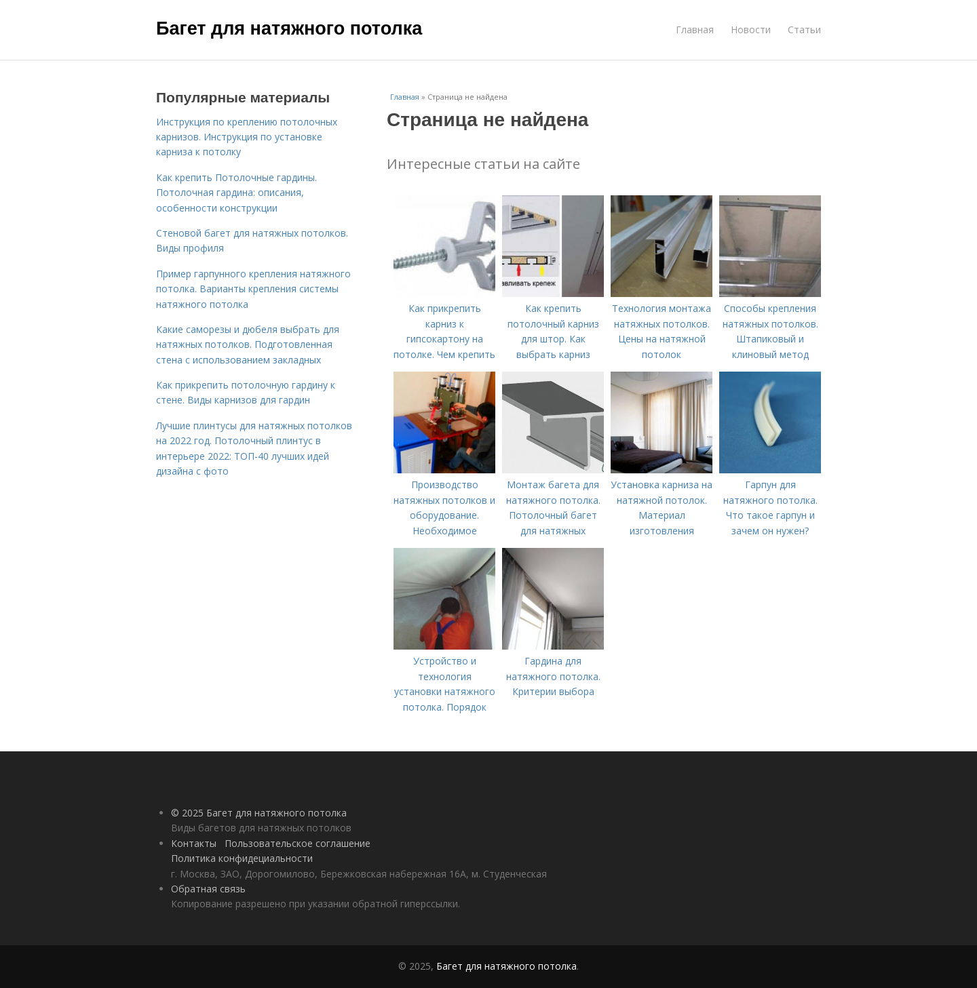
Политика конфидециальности (242, 858)
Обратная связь (208, 888)
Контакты (193, 843)
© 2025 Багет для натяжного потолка (259, 812)
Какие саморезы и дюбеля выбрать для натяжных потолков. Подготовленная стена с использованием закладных (247, 344)
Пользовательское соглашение (297, 843)
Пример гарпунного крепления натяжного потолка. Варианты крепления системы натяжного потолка (253, 289)
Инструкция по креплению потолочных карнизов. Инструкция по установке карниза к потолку (246, 137)
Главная (695, 29)
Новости (751, 29)
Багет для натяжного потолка (289, 28)
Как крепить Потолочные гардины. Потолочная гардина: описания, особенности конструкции (236, 192)
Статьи (804, 29)
